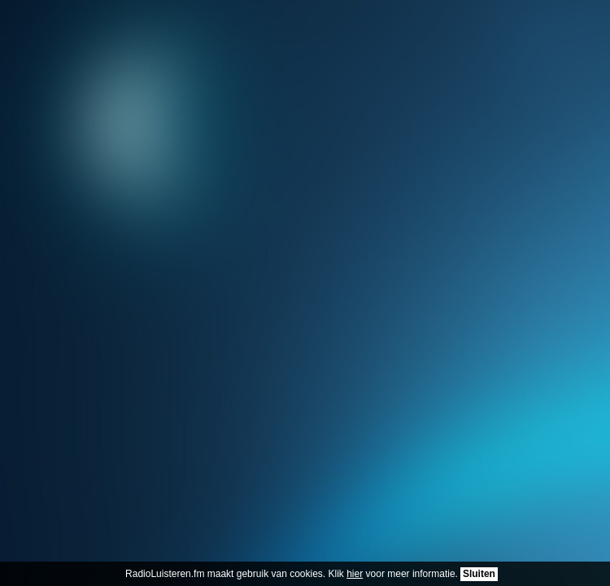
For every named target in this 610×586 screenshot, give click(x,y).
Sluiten (479, 573)
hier (354, 573)
